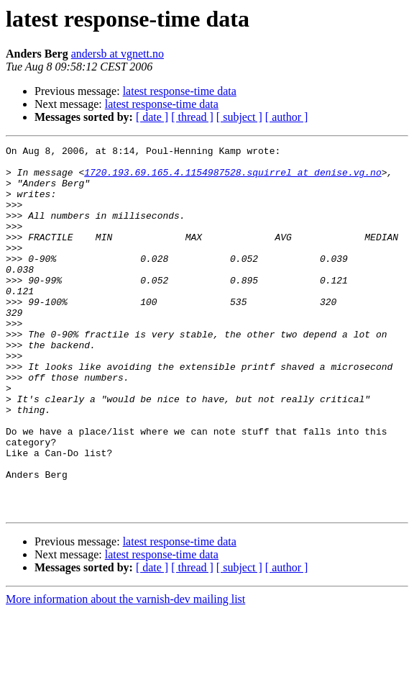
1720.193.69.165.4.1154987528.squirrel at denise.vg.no (232, 178)
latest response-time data (179, 91)
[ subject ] (239, 117)
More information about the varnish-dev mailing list (125, 672)
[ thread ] (192, 117)
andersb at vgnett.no (117, 53)
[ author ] (286, 117)
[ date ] (152, 117)
